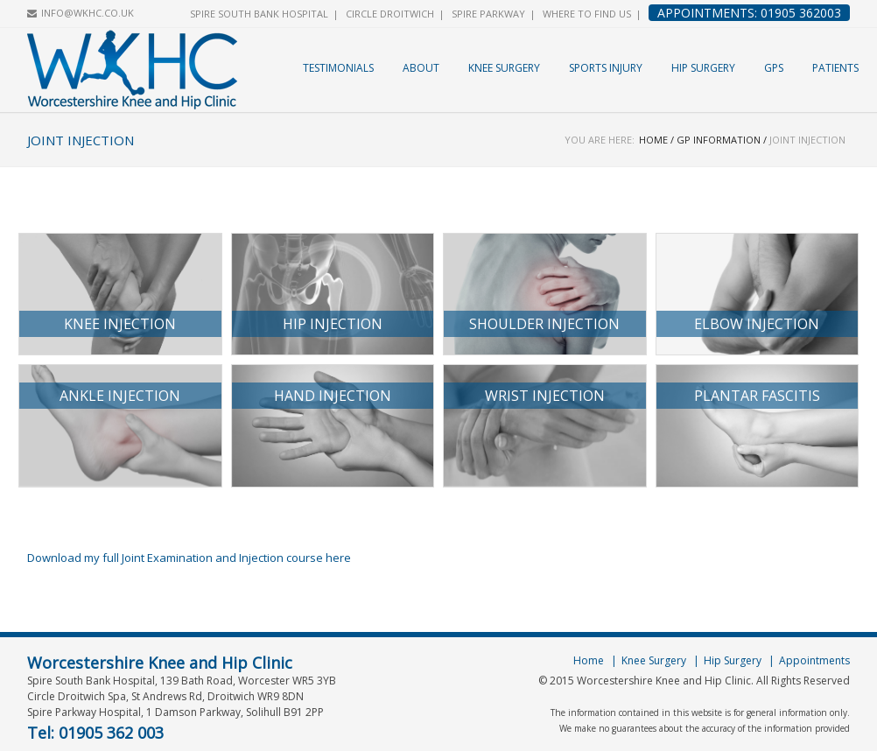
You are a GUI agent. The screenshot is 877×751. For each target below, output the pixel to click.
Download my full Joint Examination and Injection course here (189, 557)
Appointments (814, 660)
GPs (773, 67)
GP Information (719, 139)
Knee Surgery (504, 67)
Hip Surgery (703, 67)
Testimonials (338, 67)
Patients (835, 67)
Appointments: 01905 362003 (749, 12)
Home (653, 139)
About (421, 67)
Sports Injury (605, 67)
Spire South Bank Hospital (259, 13)
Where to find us (587, 13)
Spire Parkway (488, 13)
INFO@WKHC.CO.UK (87, 12)
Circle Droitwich (390, 13)
